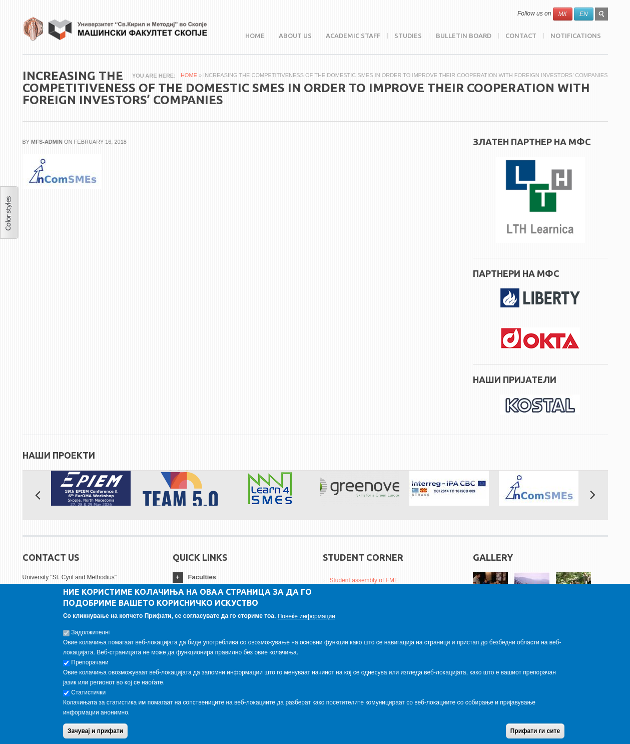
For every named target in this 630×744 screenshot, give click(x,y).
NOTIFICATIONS (575, 35)
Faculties (202, 577)
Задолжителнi (90, 637)
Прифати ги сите (535, 735)
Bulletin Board (463, 35)
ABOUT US (295, 35)
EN (583, 14)
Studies (408, 35)
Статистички (88, 697)
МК (562, 14)
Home (255, 35)
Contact (520, 35)
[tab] (240, 577)
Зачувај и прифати (95, 735)
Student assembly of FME (364, 580)
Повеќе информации (306, 621)
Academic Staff (353, 35)
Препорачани (89, 667)
